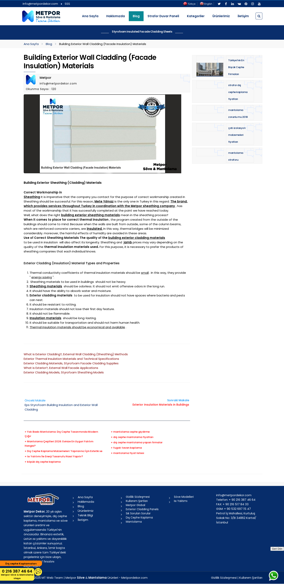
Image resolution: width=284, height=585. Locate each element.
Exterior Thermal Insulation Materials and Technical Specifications (71, 359)
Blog (49, 44)
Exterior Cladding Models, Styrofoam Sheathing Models (64, 372)
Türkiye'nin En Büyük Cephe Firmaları (236, 67)
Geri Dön (277, 548)
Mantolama (134, 522)
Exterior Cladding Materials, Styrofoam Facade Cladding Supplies (71, 363)
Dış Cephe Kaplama (139, 517)
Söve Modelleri (184, 497)
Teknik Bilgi (85, 515)
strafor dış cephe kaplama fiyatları (238, 92)
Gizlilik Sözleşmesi (138, 497)
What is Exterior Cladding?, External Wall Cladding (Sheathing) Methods (76, 354)
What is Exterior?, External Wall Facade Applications (61, 368)
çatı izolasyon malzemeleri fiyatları (236, 135)
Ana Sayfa (90, 16)
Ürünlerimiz (221, 16)
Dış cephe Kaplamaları (21, 563)
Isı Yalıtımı (180, 501)
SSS (67, 4)
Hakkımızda (115, 16)
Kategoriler (196, 16)
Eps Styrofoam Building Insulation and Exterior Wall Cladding (61, 405)
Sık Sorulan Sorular (138, 513)
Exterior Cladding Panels (142, 509)
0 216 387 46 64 (17, 574)
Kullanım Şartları (137, 501)
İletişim (243, 16)
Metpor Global (135, 505)
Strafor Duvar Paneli (163, 16)
